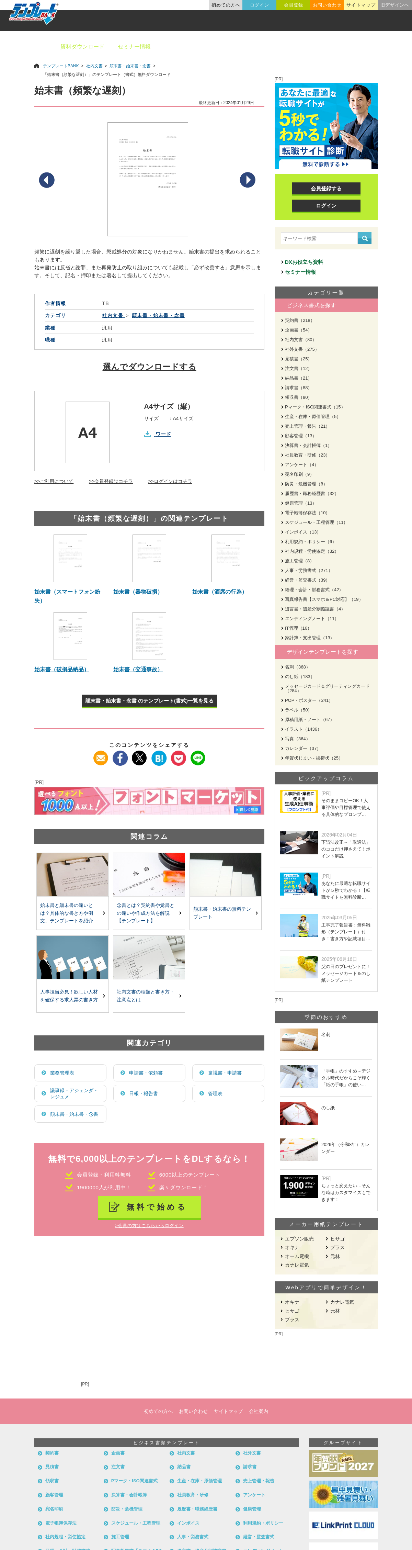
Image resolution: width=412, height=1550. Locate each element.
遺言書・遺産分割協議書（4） (315, 609)
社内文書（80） (301, 339)
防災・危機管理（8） (306, 484)
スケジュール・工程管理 (135, 1523)
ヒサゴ (337, 1239)
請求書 (249, 1466)
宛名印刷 (54, 1509)
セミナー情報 (134, 46)
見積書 (52, 1466)
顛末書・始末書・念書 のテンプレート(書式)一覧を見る (149, 701)
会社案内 (258, 1411)
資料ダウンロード (82, 46)
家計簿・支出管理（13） (309, 638)
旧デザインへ (394, 5)
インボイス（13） (303, 532)
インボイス (188, 1523)
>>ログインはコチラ (170, 481)
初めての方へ (225, 5)
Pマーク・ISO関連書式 (134, 1480)
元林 (335, 1256)
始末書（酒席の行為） (219, 592)
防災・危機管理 (126, 1509)
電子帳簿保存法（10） (307, 512)
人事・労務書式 (192, 1536)
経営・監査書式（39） (307, 580)
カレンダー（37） (303, 748)
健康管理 (252, 1509)
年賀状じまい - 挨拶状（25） (314, 758)
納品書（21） (298, 378)
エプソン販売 (299, 1239)
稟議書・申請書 (225, 1073)
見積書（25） (298, 359)
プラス (337, 1247)
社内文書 (186, 1453)
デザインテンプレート (240, 46)
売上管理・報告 (258, 1480)
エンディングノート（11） (312, 618)
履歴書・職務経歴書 (197, 1509)
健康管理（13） (301, 503)
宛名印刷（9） (299, 474)
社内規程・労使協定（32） (312, 551)
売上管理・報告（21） (307, 426)
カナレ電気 (297, 1265)
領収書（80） (298, 397)
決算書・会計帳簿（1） (308, 445)
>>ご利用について (53, 481)
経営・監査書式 (258, 1536)
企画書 (118, 1453)
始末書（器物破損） (138, 592)
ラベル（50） (298, 710)
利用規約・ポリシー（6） (310, 541)
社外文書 (252, 1453)
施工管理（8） (299, 561)
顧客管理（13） (301, 436)
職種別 (322, 46)
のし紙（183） (300, 676)
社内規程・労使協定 (65, 1536)
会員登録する (326, 188)
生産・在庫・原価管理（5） (313, 416)
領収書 (52, 1480)
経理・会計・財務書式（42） (314, 589)
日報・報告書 (143, 1093)
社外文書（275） (302, 349)
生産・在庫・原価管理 (199, 1480)
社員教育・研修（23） (307, 455)
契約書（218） (300, 320)
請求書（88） (298, 387)
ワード (163, 434)
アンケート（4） (302, 464)
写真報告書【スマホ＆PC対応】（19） (324, 599)
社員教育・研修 (192, 1494)
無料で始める (157, 1207)
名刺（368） (297, 667)
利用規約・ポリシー (263, 1523)
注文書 (118, 1466)
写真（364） (297, 739)
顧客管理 (54, 1494)
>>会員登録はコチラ (111, 481)
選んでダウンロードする (149, 366)
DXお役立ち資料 (304, 262)
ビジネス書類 (180, 46)
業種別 (291, 46)
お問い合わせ (327, 5)
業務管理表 (62, 1073)
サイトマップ (360, 5)
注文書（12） (298, 368)
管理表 (215, 1093)
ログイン (259, 5)
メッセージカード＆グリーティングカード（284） (327, 688)
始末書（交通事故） (138, 669)
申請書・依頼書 (146, 1073)
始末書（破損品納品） (61, 669)
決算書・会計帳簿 (129, 1494)
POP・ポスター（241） (309, 700)
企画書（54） (298, 330)
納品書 (184, 1466)
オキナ (292, 1247)
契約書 (52, 1453)
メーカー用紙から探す (373, 46)
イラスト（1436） (303, 729)
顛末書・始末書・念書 (74, 1114)
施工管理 (120, 1536)
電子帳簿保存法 (61, 1523)
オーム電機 (297, 1256)
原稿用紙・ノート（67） (309, 719)
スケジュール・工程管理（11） (316, 522)
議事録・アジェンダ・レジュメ (74, 1093)
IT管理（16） (298, 628)
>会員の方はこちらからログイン (149, 1225)
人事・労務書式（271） (309, 570)
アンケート (254, 1494)
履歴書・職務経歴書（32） (312, 493)
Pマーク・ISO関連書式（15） (315, 407)
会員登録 (293, 5)
